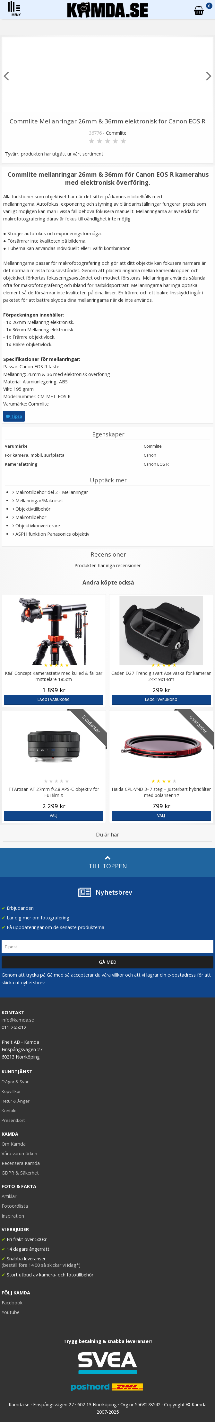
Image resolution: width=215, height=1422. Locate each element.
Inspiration (13, 1216)
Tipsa (14, 416)
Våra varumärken (19, 1153)
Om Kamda (14, 1144)
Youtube (11, 1312)
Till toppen (108, 862)
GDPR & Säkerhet (20, 1173)
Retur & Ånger (16, 1101)
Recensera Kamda (21, 1163)
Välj (53, 815)
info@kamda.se (18, 1020)
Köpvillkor (11, 1091)
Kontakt (9, 1110)
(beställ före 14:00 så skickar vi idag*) (41, 1265)
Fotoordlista (15, 1206)
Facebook (12, 1303)
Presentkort (13, 1120)
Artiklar (9, 1196)
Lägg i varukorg (54, 699)
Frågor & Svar (15, 1082)
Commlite (116, 133)
